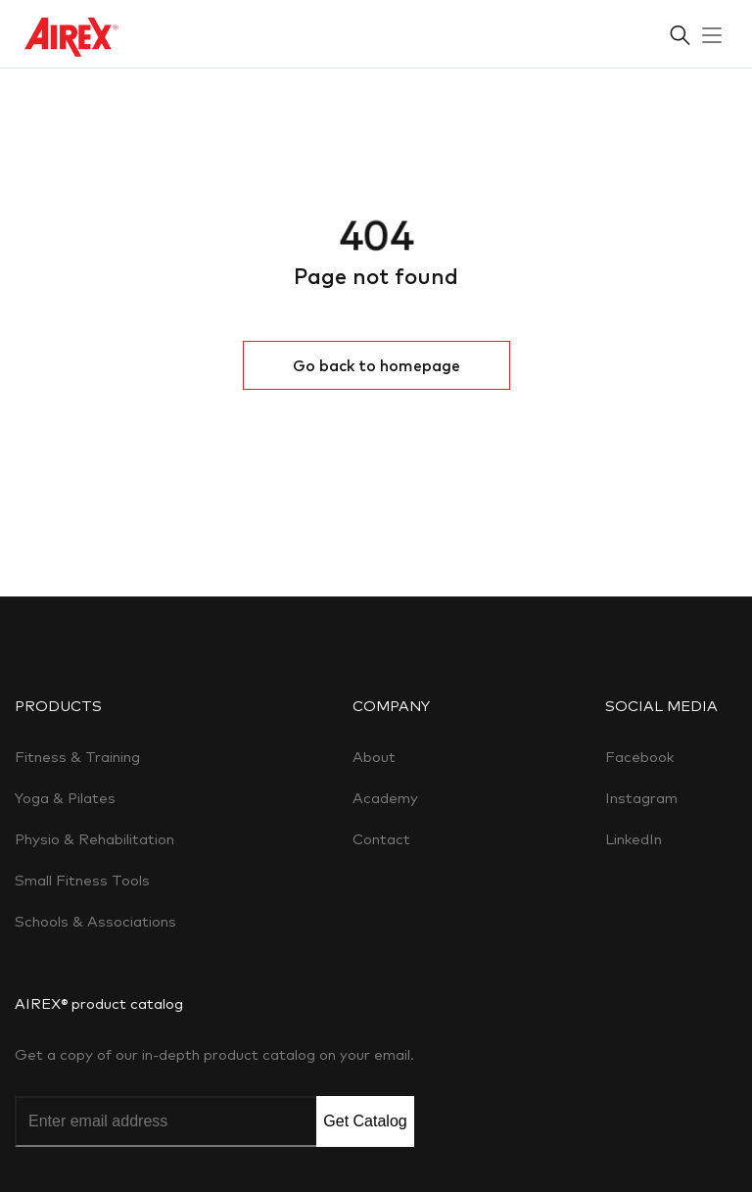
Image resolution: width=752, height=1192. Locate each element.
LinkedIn (633, 839)
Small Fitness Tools (82, 880)
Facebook (639, 756)
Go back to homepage (376, 365)
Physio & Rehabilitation (94, 839)
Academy (385, 797)
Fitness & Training (77, 756)
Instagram (641, 797)
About (374, 756)
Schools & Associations (95, 921)
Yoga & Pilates (65, 797)
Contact (381, 839)
